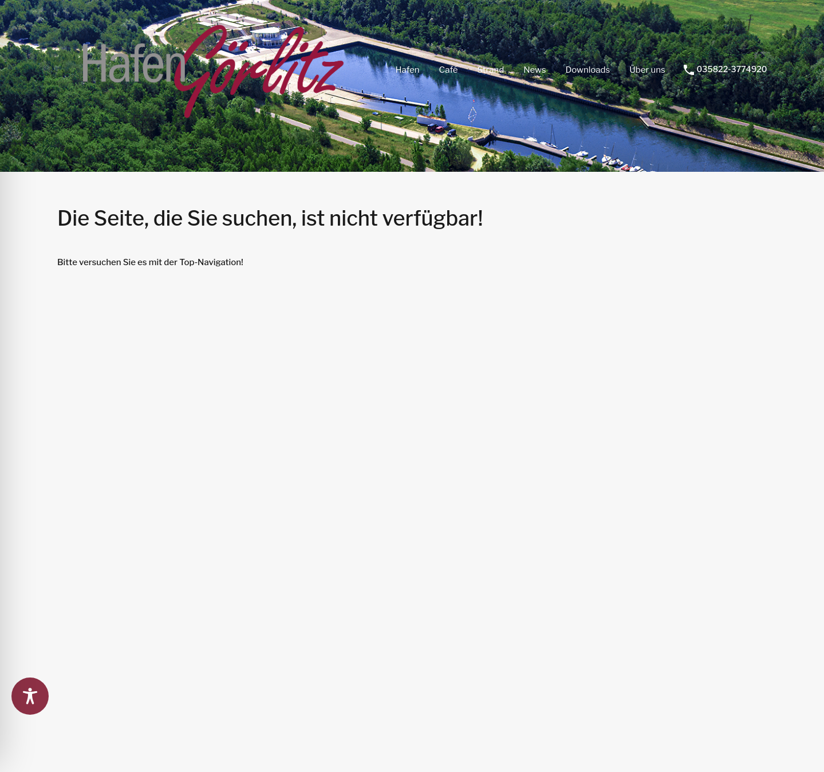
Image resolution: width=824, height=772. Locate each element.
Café (448, 70)
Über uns (647, 70)
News (534, 70)
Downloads (587, 70)
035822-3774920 (732, 69)
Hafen (407, 70)
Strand (491, 70)
